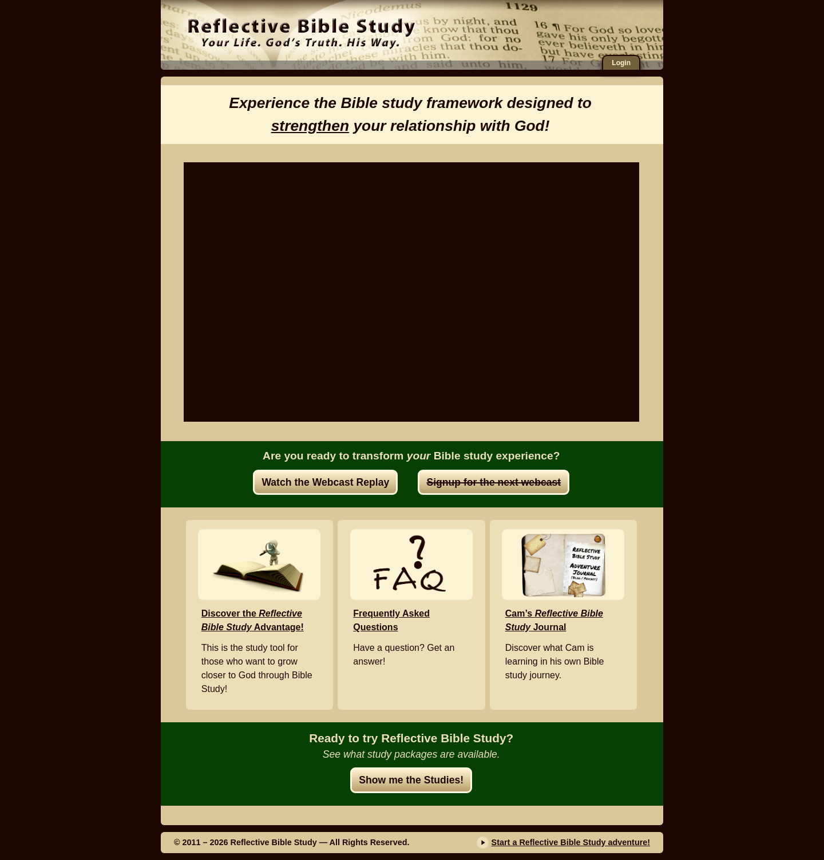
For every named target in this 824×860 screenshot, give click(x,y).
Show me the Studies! (411, 780)
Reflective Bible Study (301, 31)
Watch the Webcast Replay (325, 482)
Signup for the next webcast (493, 482)
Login (621, 63)
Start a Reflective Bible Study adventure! (571, 842)
